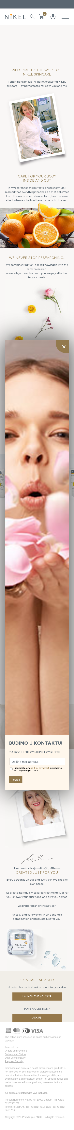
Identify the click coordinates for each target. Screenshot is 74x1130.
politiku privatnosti (40, 768)
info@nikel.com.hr (14, 1106)
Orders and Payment (16, 1050)
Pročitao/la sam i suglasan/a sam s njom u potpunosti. (38, 769)
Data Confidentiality (15, 1057)
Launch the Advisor (37, 996)
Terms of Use (12, 1047)
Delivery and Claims (15, 1054)
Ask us (37, 1017)
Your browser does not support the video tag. (37, 43)
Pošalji (16, 779)
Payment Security (14, 1061)
